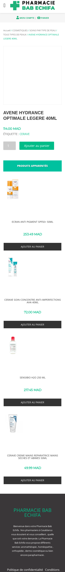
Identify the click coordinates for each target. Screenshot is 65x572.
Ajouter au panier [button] (32, 246)
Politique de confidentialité (25, 570)
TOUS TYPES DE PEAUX (15, 34)
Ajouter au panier (36, 146)
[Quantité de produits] (9, 145)
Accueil (6, 30)
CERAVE (25, 134)
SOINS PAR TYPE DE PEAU (42, 30)
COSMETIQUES (20, 30)
